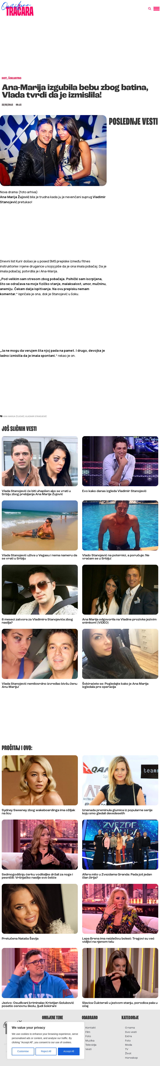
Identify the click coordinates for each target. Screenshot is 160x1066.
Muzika (89, 1041)
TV (126, 1049)
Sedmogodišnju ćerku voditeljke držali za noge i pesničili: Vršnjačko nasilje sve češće (37, 876)
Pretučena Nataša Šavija (20, 938)
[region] (45, 1040)
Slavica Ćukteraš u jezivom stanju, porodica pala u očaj (120, 1004)
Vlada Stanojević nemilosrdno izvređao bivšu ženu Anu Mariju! (39, 685)
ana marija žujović (13, 416)
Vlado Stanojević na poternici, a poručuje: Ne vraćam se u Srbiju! (115, 557)
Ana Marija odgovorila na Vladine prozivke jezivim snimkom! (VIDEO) (119, 621)
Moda (128, 1045)
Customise (23, 1051)
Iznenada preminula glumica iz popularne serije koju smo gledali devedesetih (117, 812)
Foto (88, 1036)
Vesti (88, 1049)
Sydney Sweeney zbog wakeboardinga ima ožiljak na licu (38, 812)
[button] (149, 8)
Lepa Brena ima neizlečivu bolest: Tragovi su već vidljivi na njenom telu (118, 940)
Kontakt (90, 1028)
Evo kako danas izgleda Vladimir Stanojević (114, 491)
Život (128, 1053)
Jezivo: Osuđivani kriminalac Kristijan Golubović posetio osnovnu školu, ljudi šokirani (38, 1004)
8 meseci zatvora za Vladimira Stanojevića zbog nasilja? (37, 621)
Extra (128, 1036)
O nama (130, 1028)
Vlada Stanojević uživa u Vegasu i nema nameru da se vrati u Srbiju (39, 557)
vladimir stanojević (36, 416)
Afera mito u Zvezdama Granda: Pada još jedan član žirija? (117, 876)
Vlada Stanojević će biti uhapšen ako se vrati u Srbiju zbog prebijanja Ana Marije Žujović (36, 493)
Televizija (90, 1045)
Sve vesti (131, 1032)
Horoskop (131, 1058)
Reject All (46, 1051)
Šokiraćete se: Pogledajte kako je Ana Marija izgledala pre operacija (115, 685)
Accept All (68, 1051)
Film (87, 1032)
